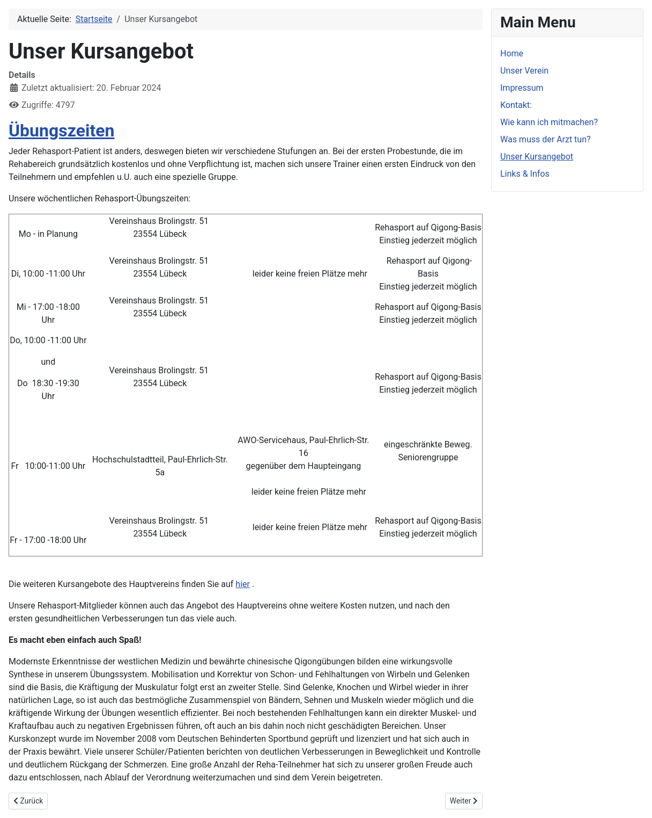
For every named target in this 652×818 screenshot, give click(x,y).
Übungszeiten (62, 130)
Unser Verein (524, 71)
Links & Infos (525, 174)
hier (242, 584)
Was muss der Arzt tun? (545, 139)
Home (511, 53)
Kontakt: (516, 105)
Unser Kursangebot (536, 156)
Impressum (522, 88)
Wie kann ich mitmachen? (549, 122)
